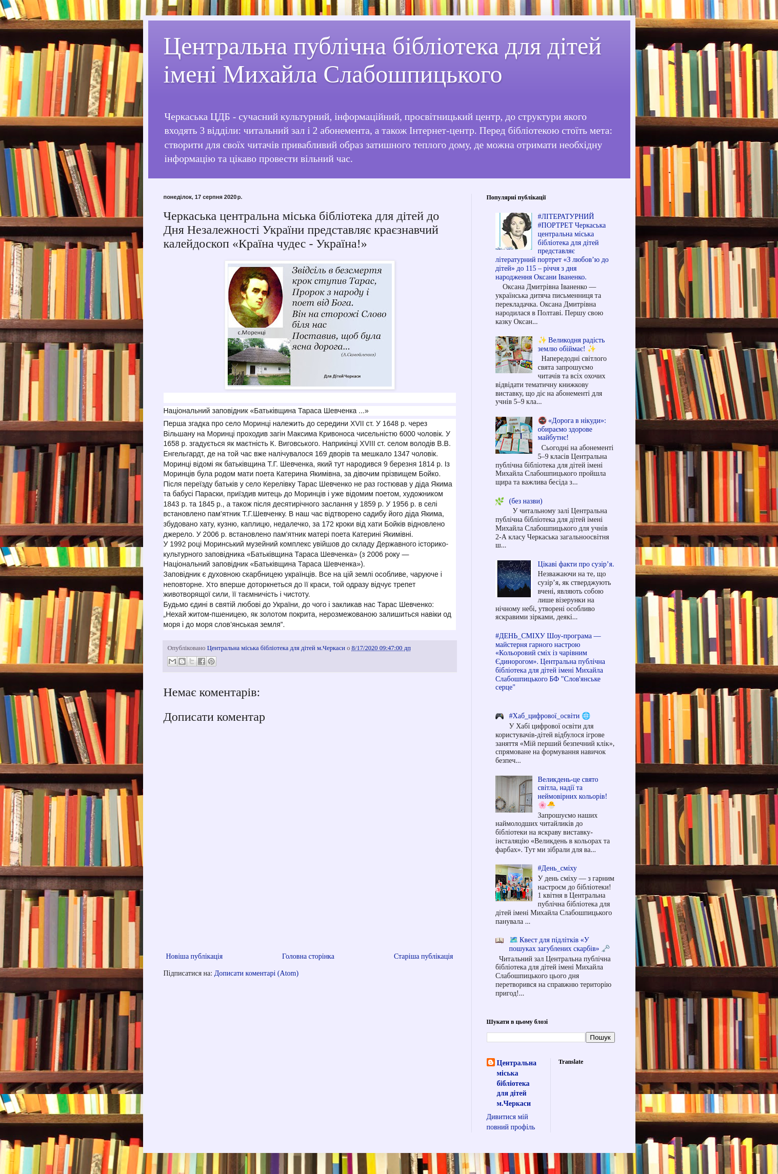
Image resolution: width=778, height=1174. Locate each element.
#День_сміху (557, 868)
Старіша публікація (423, 956)
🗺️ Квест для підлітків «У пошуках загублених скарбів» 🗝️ (559, 944)
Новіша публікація (194, 956)
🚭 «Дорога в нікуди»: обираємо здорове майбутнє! (572, 429)
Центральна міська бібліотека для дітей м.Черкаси (516, 1083)
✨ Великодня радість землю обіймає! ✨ (571, 344)
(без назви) (526, 501)
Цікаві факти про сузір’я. (576, 564)
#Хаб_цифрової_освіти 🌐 (549, 716)
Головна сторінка (308, 956)
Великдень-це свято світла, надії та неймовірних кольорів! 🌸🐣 (572, 792)
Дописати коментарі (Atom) (256, 973)
